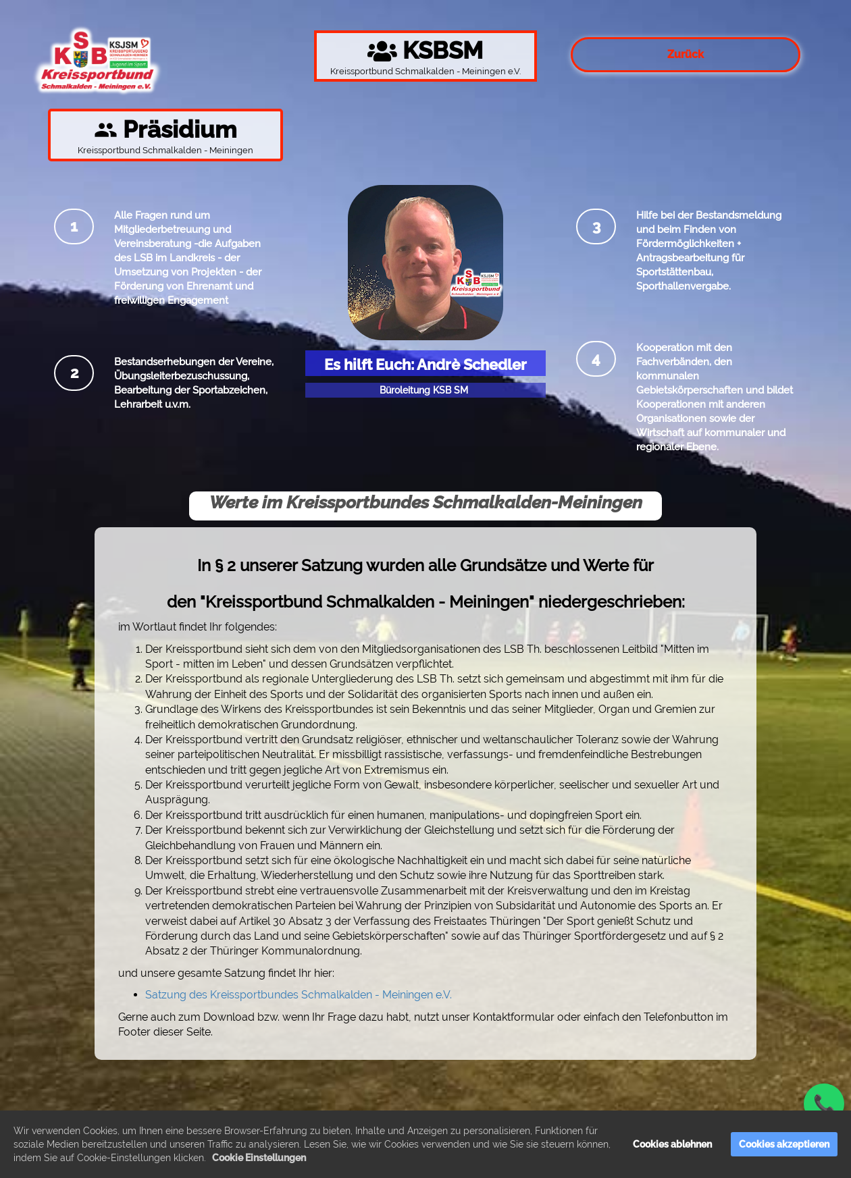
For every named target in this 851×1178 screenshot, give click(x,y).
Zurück (685, 54)
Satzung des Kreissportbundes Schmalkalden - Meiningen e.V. (298, 994)
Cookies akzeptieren (784, 1144)
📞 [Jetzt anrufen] (824, 1104)
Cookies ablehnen (672, 1144)
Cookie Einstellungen (259, 1157)
